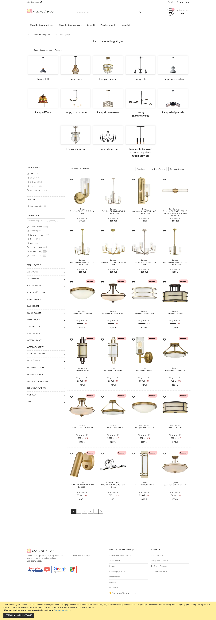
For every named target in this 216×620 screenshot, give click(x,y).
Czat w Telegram (159, 566)
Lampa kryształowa (108, 112)
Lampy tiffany (43, 112)
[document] (108, 610)
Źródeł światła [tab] (34, 265)
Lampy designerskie (173, 112)
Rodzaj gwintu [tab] (34, 285)
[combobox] (108, 12)
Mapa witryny (114, 577)
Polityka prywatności (117, 571)
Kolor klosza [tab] (33, 326)
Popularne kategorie (41, 35)
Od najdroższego (177, 169)
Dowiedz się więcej (62, 610)
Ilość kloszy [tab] (33, 279)
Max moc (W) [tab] (32, 272)
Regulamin (113, 566)
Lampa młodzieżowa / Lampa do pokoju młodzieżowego (140, 152)
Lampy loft (43, 78)
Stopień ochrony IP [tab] (36, 354)
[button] (71, 180)
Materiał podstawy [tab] (35, 347)
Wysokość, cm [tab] (33, 320)
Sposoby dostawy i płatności (121, 555)
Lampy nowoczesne (75, 112)
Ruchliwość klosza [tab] (36, 292)
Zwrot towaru (114, 561)
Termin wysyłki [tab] (33, 168)
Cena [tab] (29, 402)
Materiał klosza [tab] (34, 340)
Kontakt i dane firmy (159, 571)
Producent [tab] (32, 395)
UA (172, 2)
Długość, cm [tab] (33, 306)
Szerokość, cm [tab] (34, 313)
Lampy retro (140, 78)
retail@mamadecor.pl (159, 561)
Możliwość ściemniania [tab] (37, 381)
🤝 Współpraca (115, 593)
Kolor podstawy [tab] (34, 333)
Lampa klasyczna (108, 148)
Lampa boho (76, 78)
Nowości (113, 582)
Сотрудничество (130, 593)
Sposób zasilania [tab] (35, 374)
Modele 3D (113, 588)
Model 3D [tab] (31, 200)
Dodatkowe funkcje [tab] (36, 388)
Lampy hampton (75, 148)
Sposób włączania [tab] (35, 367)
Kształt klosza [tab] (34, 299)
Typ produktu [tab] (33, 216)
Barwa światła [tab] (33, 361)
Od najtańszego (158, 169)
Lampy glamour (108, 78)
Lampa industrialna (173, 78)
